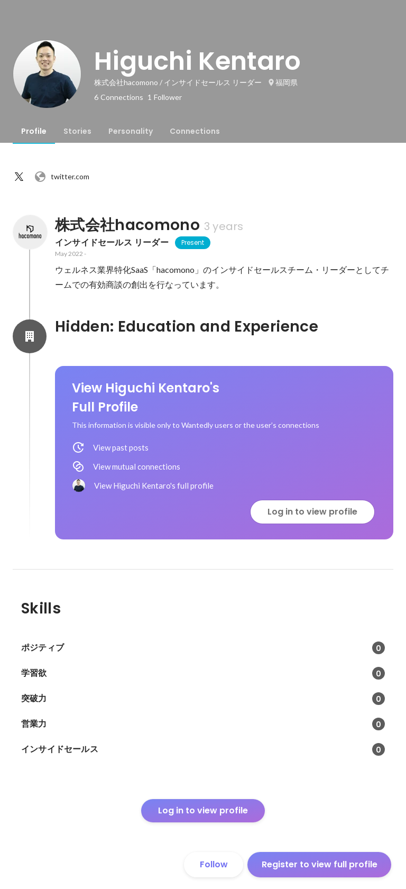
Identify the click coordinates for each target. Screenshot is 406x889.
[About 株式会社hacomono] (30, 232)
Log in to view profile (312, 512)
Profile (34, 131)
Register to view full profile (319, 864)
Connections (195, 131)
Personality (130, 131)
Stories (77, 131)
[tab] (34, 131)
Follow (214, 864)
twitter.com (61, 176)
